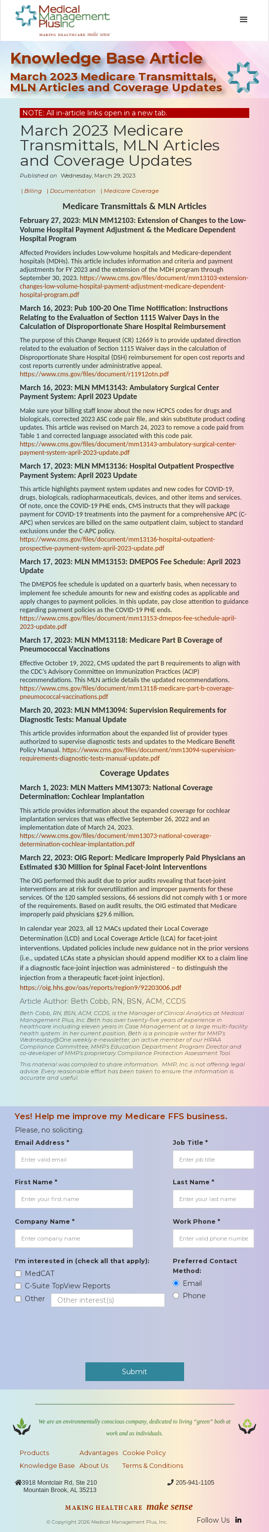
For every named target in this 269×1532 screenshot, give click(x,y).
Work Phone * (196, 1221)
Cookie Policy (144, 1453)
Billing (33, 190)
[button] (244, 20)
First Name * (36, 1182)
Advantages (98, 1453)
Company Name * (45, 1221)
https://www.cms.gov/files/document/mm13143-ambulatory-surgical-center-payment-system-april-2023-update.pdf (128, 448)
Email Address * (42, 1142)
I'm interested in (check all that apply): (82, 1261)
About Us (93, 1465)
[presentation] (90, 1330)
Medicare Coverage (131, 190)
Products (34, 1453)
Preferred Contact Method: (205, 1266)
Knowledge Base (47, 1465)
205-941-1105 (195, 1482)
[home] (60, 20)
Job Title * (190, 1142)
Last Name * (193, 1182)
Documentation (73, 190)
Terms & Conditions (152, 1465)
